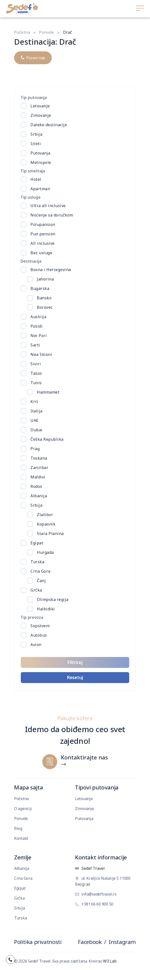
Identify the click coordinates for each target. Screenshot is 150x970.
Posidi (36, 326)
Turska (37, 561)
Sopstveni (40, 625)
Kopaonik (46, 524)
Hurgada (45, 552)
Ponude (46, 32)
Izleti (35, 143)
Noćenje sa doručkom (51, 215)
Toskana (38, 458)
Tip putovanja (34, 97)
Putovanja (40, 153)
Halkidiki (46, 609)
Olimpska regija (53, 599)
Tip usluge (31, 197)
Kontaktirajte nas (84, 757)
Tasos (36, 373)
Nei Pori (38, 335)
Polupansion (42, 224)
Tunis (36, 382)
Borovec (45, 307)
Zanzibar (39, 467)
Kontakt (21, 838)
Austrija (38, 316)
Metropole (40, 162)
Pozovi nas (33, 56)
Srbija (36, 134)
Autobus (38, 635)
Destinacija (31, 261)
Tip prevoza (32, 617)
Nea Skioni (41, 354)
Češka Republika (47, 439)
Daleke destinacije (48, 124)
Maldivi (37, 477)
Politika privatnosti (37, 942)
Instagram (122, 942)
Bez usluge (41, 252)
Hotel (35, 179)
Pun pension (42, 234)
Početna (22, 32)
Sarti (35, 345)
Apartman (40, 188)
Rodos (36, 486)
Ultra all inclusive (48, 205)
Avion (36, 644)
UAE (34, 420)
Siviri (35, 364)
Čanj (41, 580)
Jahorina (45, 279)
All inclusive (42, 243)
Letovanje (40, 106)
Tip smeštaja (33, 170)
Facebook (90, 942)
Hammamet (48, 392)
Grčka (36, 590)
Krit (34, 401)
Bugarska (39, 288)
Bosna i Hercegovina (50, 269)
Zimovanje (40, 115)
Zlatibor (45, 514)
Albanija (38, 496)
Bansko (44, 298)
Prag (35, 448)
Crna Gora (40, 571)
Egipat (36, 543)
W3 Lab (109, 961)
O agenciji (23, 808)
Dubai (36, 430)
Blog (18, 828)
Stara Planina (50, 533)
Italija (36, 411)
